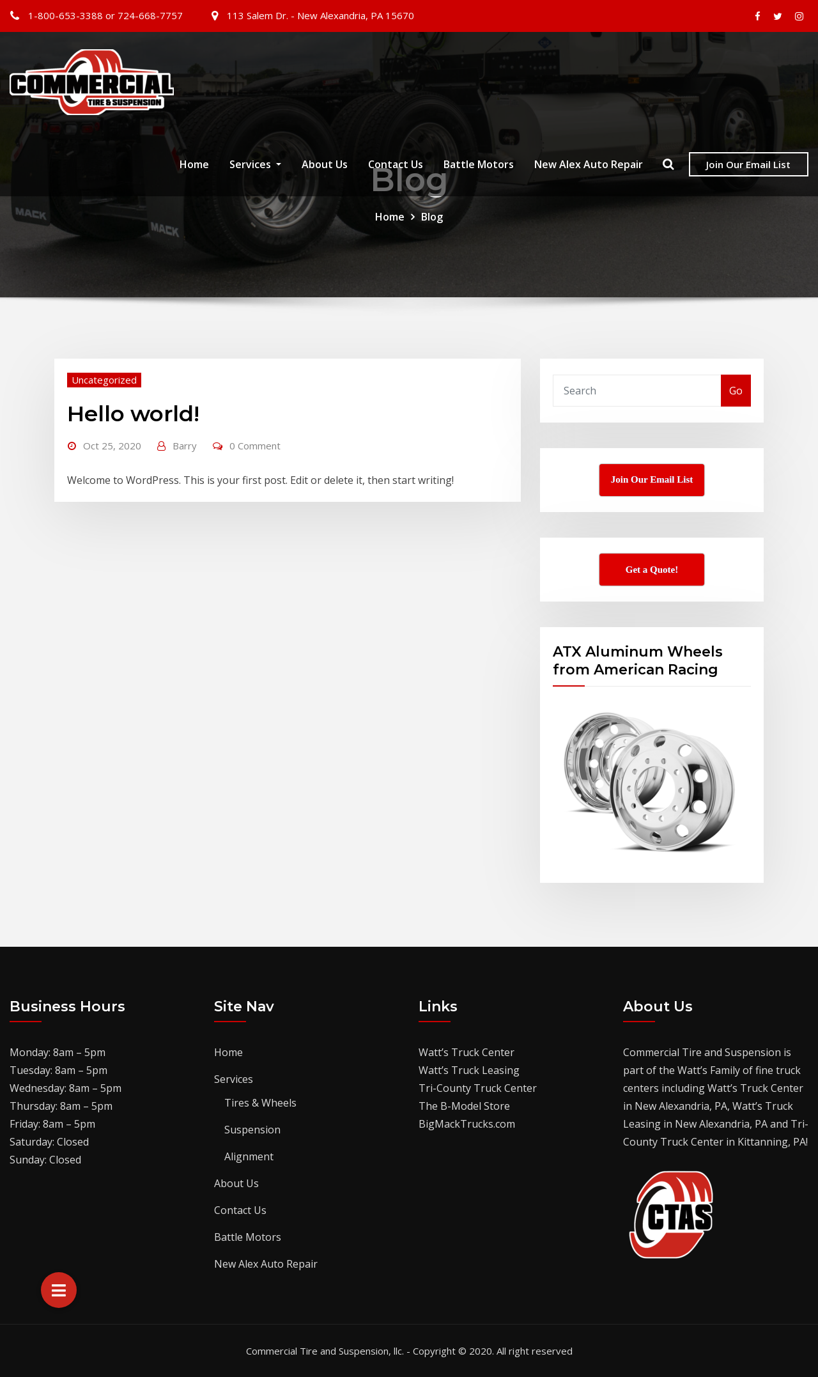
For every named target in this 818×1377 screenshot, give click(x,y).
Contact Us (395, 166)
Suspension (252, 1130)
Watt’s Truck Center (466, 1052)
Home (194, 166)
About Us (325, 166)
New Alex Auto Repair (588, 166)
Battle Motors (479, 166)
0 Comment (255, 445)
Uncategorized (104, 379)
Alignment (249, 1156)
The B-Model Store (464, 1106)
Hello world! (133, 413)
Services (255, 166)
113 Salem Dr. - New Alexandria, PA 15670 (320, 15)
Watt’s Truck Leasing (469, 1070)
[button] (59, 1290)
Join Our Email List (748, 165)
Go (736, 391)
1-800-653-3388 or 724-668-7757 (105, 15)
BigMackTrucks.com (467, 1124)
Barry (185, 445)
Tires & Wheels (260, 1103)
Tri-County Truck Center (478, 1088)
